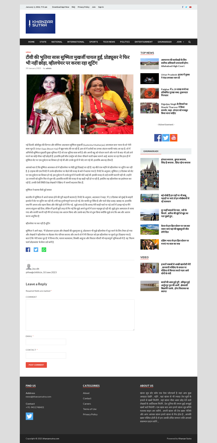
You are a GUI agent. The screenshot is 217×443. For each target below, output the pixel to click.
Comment (31, 297)
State (43, 42)
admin (48, 68)
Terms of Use (89, 409)
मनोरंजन (28, 52)
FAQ (73, 7)
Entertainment (144, 42)
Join (94, 7)
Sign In (101, 7)
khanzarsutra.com (51, 438)
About (86, 393)
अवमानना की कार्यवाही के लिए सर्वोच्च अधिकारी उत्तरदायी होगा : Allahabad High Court (175, 62)
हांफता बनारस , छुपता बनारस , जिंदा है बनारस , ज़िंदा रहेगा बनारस (175, 161)
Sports (93, 42)
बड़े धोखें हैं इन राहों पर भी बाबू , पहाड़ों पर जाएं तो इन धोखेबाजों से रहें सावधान (175, 198)
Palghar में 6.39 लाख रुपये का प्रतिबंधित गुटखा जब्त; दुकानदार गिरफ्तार (174, 92)
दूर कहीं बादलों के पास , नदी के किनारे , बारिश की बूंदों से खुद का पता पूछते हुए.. (174, 213)
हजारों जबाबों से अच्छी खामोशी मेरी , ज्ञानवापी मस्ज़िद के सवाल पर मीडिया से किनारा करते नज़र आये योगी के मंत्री (176, 269)
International (75, 42)
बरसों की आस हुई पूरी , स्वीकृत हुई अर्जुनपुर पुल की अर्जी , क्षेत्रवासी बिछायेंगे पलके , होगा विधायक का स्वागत (175, 287)
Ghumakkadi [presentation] (150, 151)
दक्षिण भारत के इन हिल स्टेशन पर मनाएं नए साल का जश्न (175, 242)
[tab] (150, 151)
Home (31, 42)
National (56, 42)
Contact (32, 350)
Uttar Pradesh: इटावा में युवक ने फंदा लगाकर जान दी (175, 76)
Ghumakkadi (165, 42)
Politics (125, 42)
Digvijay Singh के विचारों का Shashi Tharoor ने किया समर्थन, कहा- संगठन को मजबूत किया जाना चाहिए (174, 109)
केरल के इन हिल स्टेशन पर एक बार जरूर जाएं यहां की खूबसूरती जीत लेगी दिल (175, 228)
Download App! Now (60, 7)
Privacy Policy (83, 7)
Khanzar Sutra (184, 438)
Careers (87, 403)
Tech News (109, 42)
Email (30, 336)
